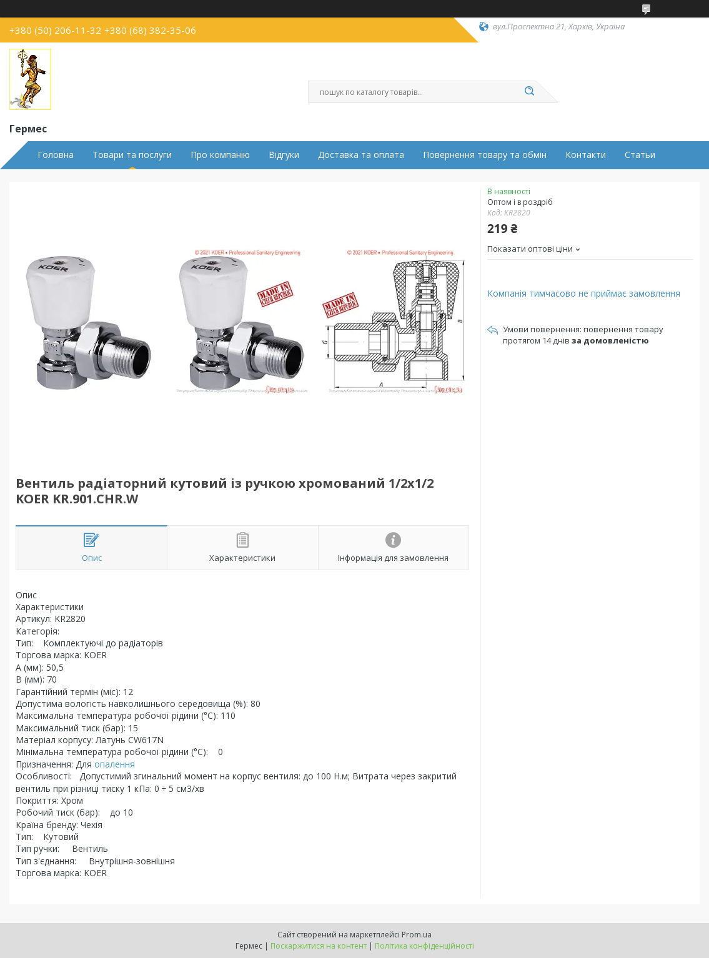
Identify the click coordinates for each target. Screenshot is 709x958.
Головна (55, 155)
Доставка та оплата (361, 155)
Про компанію (220, 155)
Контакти (585, 155)
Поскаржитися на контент (318, 946)
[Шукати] (529, 92)
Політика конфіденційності (424, 946)
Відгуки (284, 155)
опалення (114, 764)
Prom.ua (417, 934)
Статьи (640, 155)
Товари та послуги (132, 155)
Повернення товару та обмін (485, 155)
